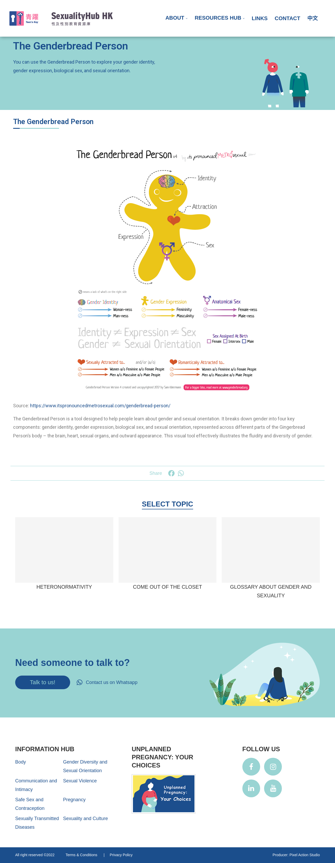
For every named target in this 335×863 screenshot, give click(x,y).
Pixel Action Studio (304, 855)
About (174, 18)
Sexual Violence (80, 780)
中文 (312, 18)
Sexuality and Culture (85, 818)
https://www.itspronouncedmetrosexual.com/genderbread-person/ (100, 405)
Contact (287, 18)
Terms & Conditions (81, 855)
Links (260, 18)
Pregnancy (74, 799)
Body (20, 762)
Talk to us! (42, 682)
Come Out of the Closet (167, 587)
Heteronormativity (64, 587)
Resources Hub (218, 18)
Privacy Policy (121, 855)
